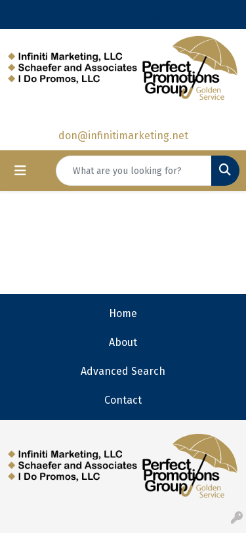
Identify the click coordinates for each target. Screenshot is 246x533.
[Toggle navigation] (20, 170)
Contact (123, 400)
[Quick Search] (134, 171)
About (123, 342)
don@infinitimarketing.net (123, 135)
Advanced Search (123, 371)
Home (123, 313)
